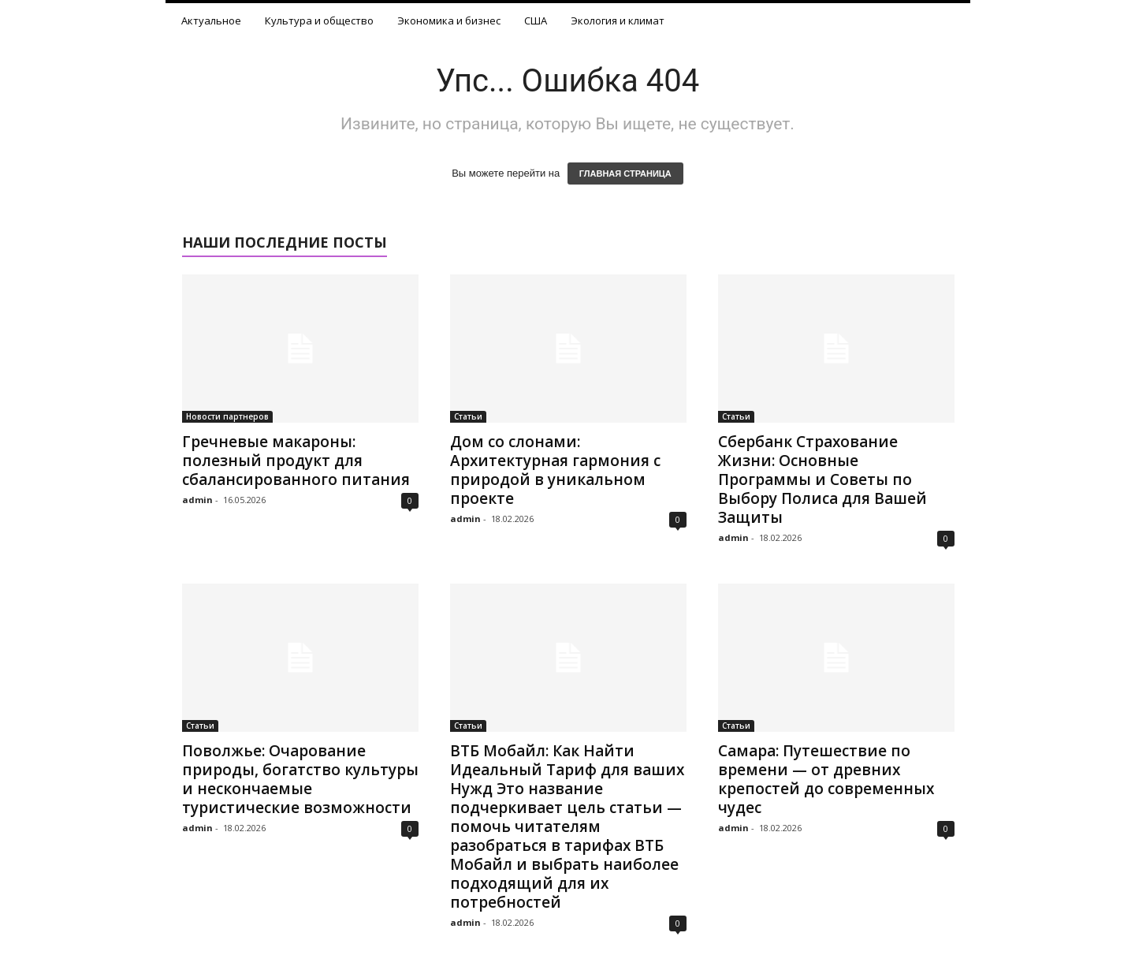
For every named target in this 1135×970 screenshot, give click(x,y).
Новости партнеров (227, 416)
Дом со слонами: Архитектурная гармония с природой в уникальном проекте (555, 470)
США (535, 20)
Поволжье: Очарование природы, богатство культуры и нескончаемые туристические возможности (300, 779)
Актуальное (211, 20)
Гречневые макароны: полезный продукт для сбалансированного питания (296, 460)
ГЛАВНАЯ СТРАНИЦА (625, 173)
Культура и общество (319, 20)
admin (197, 500)
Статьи (468, 416)
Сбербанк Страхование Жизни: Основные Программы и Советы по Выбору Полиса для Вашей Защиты (822, 479)
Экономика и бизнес (449, 20)
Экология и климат (617, 20)
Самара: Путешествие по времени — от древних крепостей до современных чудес (826, 779)
